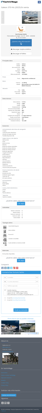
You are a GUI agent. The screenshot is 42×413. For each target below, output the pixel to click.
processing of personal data (18, 298)
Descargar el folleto (18, 54)
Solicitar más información (8, 395)
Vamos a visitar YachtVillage (8, 375)
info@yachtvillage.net (7, 351)
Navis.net (4, 411)
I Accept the (16, 298)
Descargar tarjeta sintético (21, 49)
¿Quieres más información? (21, 43)
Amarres (3, 380)
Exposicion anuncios (6, 377)
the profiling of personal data (19, 300)
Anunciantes (4, 372)
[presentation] (21, 304)
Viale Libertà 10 (6, 347)
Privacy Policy (4, 385)
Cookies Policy (5, 383)
